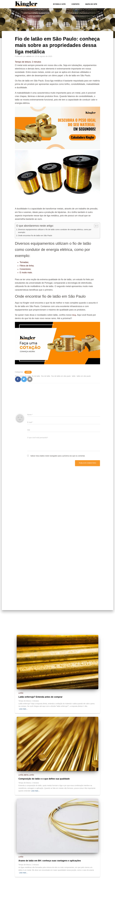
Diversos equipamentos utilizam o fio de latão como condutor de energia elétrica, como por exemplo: (56, 231)
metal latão (29, 775)
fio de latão (36, 376)
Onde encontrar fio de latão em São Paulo (36, 235)
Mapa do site (91, 4)
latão (73, 376)
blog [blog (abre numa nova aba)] (74, 315)
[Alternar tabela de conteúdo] (95, 226)
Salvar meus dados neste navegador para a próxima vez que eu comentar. (57, 456)
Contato (76, 4)
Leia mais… (23, 709)
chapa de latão (25, 376)
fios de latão (45, 376)
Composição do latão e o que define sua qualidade (44, 779)
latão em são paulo (84, 376)
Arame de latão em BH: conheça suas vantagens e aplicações (49, 860)
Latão (28, 372)
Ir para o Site (59, 4)
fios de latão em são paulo (61, 376)
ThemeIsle (96, 895)
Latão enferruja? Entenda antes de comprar (40, 697)
